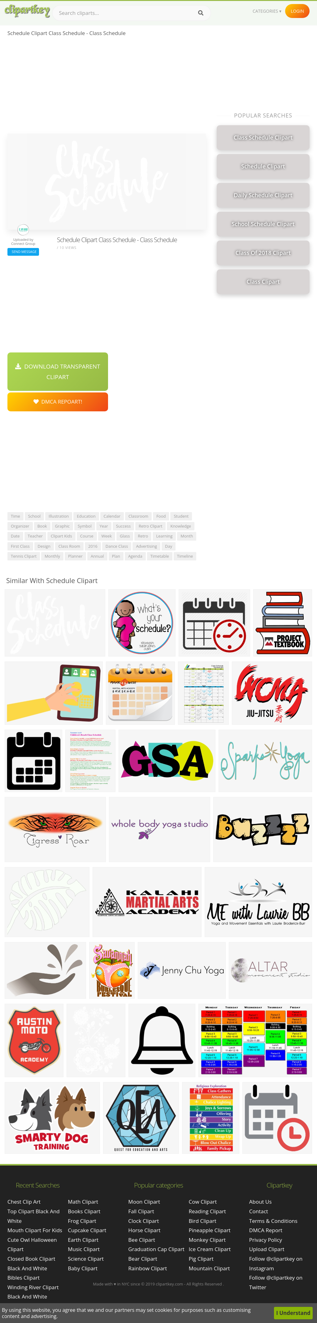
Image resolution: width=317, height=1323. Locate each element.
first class (20, 546)
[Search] (200, 13)
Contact (258, 1211)
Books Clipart (84, 1211)
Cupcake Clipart (87, 1230)
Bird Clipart (202, 1220)
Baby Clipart (83, 1268)
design (44, 546)
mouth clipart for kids (34, 1230)
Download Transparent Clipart (57, 371)
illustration (59, 516)
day (168, 546)
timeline (185, 556)
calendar (112, 516)
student (181, 516)
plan (116, 556)
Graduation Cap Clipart (156, 1249)
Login (297, 11)
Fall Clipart (141, 1211)
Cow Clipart (203, 1201)
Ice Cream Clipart (210, 1249)
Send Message (23, 251)
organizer (20, 526)
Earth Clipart (83, 1239)
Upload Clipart (266, 1249)
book (42, 526)
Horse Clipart (144, 1230)
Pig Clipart (201, 1258)
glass (125, 536)
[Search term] (131, 13)
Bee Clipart (141, 1239)
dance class (117, 546)
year (104, 526)
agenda (135, 556)
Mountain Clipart (209, 1268)
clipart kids (61, 536)
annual (97, 556)
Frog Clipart (82, 1220)
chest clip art (24, 1201)
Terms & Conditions (273, 1220)
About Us (260, 1201)
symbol (85, 526)
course (86, 536)
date (15, 536)
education (86, 516)
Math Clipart (83, 1201)
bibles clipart (23, 1277)
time (15, 516)
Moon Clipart (144, 1201)
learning (164, 536)
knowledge (180, 526)
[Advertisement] (106, 87)
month (186, 536)
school (34, 516)
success (123, 526)
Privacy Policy (265, 1239)
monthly (52, 556)
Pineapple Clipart (210, 1230)
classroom (138, 516)
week (107, 536)
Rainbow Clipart (147, 1268)
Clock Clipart (143, 1220)
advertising (146, 546)
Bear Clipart (142, 1258)
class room (69, 546)
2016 (93, 546)
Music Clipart (84, 1249)
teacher (35, 536)
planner (75, 556)
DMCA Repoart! (57, 401)
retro (143, 536)
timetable (159, 556)
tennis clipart (24, 556)
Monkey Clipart (207, 1239)
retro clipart (150, 526)
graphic (62, 526)
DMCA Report (265, 1230)
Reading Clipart (207, 1211)
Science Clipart (86, 1258)
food (161, 516)
